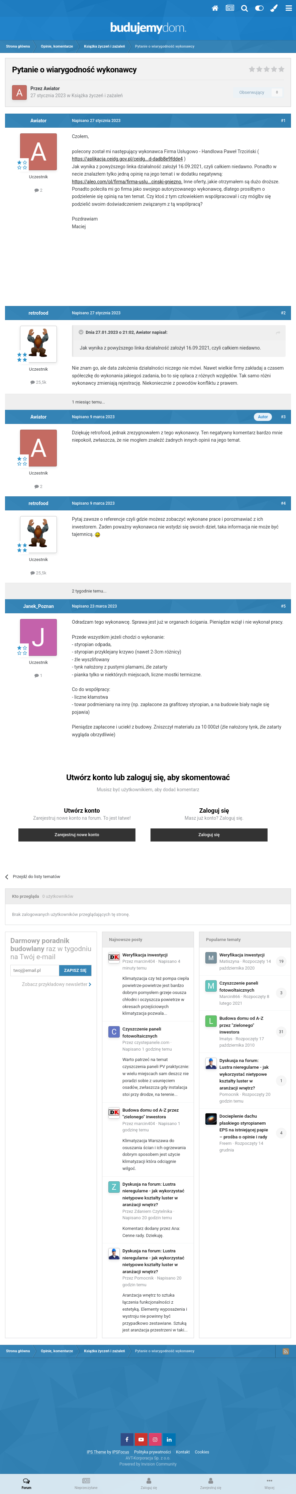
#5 (283, 606)
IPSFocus (120, 1452)
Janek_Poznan (38, 606)
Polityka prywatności (152, 1452)
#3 (283, 417)
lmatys (225, 1038)
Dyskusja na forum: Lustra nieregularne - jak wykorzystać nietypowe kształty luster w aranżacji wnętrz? (244, 1074)
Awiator (51, 88)
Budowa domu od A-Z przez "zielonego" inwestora (241, 1025)
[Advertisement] (148, 270)
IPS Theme (96, 1452)
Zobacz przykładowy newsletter (57, 984)
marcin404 (144, 961)
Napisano (147, 1049)
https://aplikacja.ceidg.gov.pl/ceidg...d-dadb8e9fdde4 (127, 159)
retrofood (38, 313)
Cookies (202, 1452)
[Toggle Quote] (82, 332)
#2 (283, 313)
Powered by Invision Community (148, 1464)
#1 (283, 120)
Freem (225, 1143)
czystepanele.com (152, 1042)
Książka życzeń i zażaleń (97, 95)
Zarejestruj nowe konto (77, 834)
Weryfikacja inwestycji (145, 954)
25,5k (38, 382)
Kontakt (183, 1452)
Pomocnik (144, 1278)
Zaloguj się (209, 834)
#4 (283, 503)
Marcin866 (229, 996)
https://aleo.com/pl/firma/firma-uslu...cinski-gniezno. (127, 181)
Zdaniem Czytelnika (153, 1211)
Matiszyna (229, 961)
